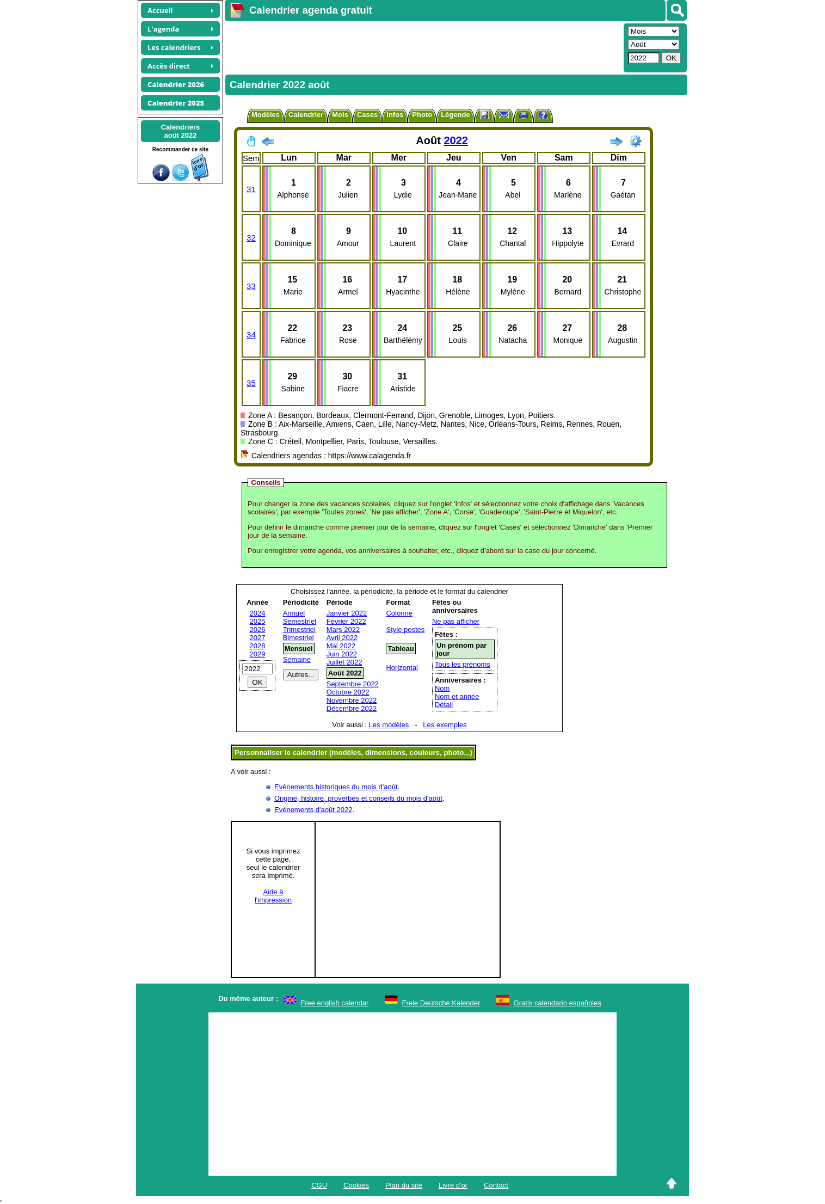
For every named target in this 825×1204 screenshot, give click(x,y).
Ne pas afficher (455, 621)
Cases (367, 114)
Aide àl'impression (273, 896)
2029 (258, 654)
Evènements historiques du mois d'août (336, 787)
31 (251, 189)
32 (251, 237)
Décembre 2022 (352, 708)
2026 (258, 629)
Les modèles (389, 725)
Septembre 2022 (353, 684)
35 (251, 383)
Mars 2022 (343, 629)
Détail (444, 705)
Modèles (265, 114)
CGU (319, 1185)
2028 (258, 646)
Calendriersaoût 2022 (180, 131)
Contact (496, 1185)
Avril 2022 (342, 638)
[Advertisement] (423, 46)
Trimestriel (299, 629)
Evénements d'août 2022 (313, 810)
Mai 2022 (341, 646)
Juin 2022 (342, 654)
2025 (258, 621)
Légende (455, 114)
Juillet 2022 (344, 662)
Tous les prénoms (462, 664)
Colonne (399, 613)
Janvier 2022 (347, 613)
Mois (340, 114)
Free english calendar (334, 1003)
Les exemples (444, 725)
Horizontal (402, 668)
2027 (258, 638)
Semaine (297, 659)
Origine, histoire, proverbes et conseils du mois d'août (358, 798)
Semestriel (299, 621)
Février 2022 (346, 621)
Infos (394, 114)
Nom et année (457, 696)
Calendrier (305, 114)
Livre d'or (453, 1185)
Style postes (405, 629)
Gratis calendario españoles (557, 1003)
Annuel (294, 613)
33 (251, 286)
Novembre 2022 (352, 700)
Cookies (356, 1185)
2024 (258, 613)
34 (251, 334)
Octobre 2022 (348, 692)
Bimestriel (298, 638)
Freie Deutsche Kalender (441, 1003)
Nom (442, 688)
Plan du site (403, 1185)
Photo (422, 114)
